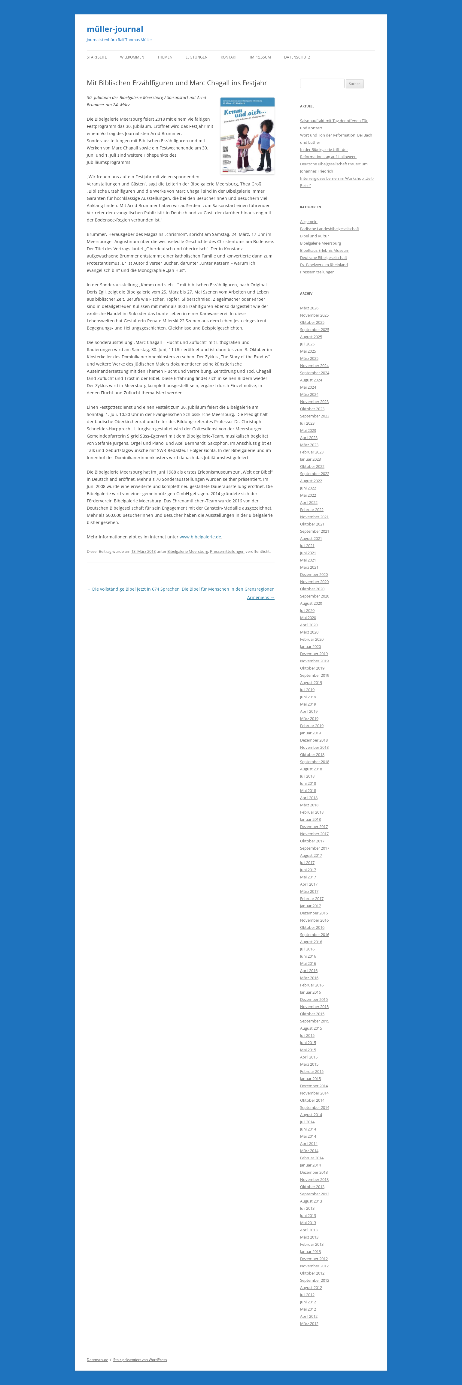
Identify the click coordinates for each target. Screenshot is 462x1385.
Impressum (260, 57)
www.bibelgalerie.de (200, 537)
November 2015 (314, 1006)
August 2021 (311, 538)
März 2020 (309, 632)
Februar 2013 (312, 1244)
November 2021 (314, 516)
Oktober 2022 (312, 466)
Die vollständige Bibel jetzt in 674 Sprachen (133, 589)
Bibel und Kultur (314, 236)
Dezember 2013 (314, 1172)
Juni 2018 (308, 783)
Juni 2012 (308, 1302)
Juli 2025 (307, 344)
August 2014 (311, 1114)
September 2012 (314, 1280)
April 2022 (309, 502)
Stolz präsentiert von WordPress (140, 1359)
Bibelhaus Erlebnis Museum (324, 250)
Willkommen (132, 57)
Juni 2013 (308, 1215)
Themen (164, 57)
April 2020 (309, 625)
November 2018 (314, 747)
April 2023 (309, 437)
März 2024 (309, 394)
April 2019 (309, 711)
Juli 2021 (307, 545)
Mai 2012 (308, 1309)
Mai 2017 (308, 877)
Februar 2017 (312, 898)
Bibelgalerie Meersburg (187, 551)
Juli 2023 (307, 423)
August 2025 (311, 336)
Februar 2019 (312, 725)
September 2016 (314, 934)
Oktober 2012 (312, 1273)
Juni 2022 (308, 488)
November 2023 (314, 401)
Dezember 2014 (314, 1085)
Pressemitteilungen (227, 551)
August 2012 (311, 1287)
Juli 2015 (307, 1035)
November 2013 (314, 1179)
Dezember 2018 (314, 740)
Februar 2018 (312, 812)
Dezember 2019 (314, 653)
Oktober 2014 (312, 1100)
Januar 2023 (310, 459)
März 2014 (309, 1150)
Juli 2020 (307, 610)
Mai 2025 (308, 351)
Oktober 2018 (312, 754)
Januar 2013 (310, 1251)
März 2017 (309, 891)
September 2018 (314, 761)
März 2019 (309, 718)
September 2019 (314, 675)
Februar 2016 (312, 985)
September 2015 (314, 1021)
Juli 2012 (307, 1294)
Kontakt (229, 57)
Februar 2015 (312, 1071)
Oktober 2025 (312, 322)
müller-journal (115, 28)
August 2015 (311, 1028)
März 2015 (309, 1064)
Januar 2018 (310, 819)
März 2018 (309, 805)
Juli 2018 (307, 776)
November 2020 (314, 581)
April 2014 (309, 1143)
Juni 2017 (308, 869)
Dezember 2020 (314, 574)
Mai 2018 (308, 790)
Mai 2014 (308, 1136)
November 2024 (314, 365)
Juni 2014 (308, 1129)
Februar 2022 (312, 509)
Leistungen (197, 57)
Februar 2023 (312, 452)
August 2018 (311, 769)
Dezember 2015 (314, 999)
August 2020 (311, 603)
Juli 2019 (307, 689)
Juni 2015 (308, 1042)
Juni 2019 (308, 697)
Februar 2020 (312, 639)
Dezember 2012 (314, 1258)
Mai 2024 (308, 387)
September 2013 (314, 1194)
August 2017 (311, 855)
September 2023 (314, 416)
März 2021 (309, 567)
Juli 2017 (307, 862)
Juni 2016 (308, 956)
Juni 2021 (308, 553)
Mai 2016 (308, 963)
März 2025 (309, 358)
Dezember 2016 (314, 913)
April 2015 (309, 1057)
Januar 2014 (310, 1165)
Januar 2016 (310, 992)
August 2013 (311, 1201)
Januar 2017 (310, 905)
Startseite (97, 57)
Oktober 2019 (312, 668)
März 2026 (309, 308)
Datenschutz (297, 57)
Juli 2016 (307, 949)
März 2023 (309, 444)
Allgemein (309, 221)
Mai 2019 (308, 704)
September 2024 (314, 372)
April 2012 (309, 1316)
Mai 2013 (308, 1222)
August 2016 (311, 941)
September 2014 (314, 1107)
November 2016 (314, 920)
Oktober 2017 (312, 841)
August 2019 (311, 682)
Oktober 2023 (312, 408)
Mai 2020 (308, 617)
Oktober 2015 (312, 1013)
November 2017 (314, 833)
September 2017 (314, 848)
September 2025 (314, 329)
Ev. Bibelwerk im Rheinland (324, 264)
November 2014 (314, 1093)
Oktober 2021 (312, 524)
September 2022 (314, 473)
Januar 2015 (310, 1078)
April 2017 (309, 884)
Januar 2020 (310, 646)
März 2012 (309, 1323)
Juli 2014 (307, 1122)
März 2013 (309, 1237)
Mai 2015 (308, 1049)
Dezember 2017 (314, 826)
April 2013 (309, 1230)
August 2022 (311, 480)
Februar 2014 (312, 1158)
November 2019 (314, 661)
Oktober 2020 (312, 589)
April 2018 (309, 797)
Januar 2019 (310, 733)
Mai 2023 (308, 430)
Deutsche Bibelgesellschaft (323, 257)
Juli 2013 (307, 1208)
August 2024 (311, 380)
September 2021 (314, 531)
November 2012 (314, 1266)
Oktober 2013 (312, 1186)
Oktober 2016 (312, 927)
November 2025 (314, 315)
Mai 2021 (308, 560)
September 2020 (314, 596)
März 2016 (309, 977)
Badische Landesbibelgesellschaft (329, 228)
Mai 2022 (308, 495)
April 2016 (309, 970)
